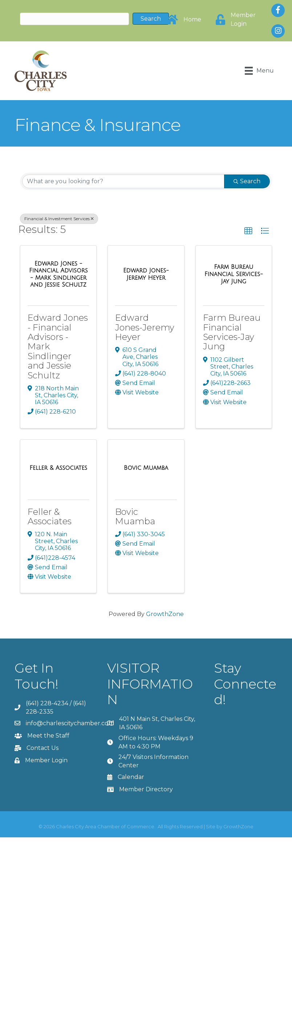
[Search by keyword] (123, 181)
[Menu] (259, 70)
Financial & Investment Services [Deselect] (59, 218)
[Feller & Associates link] (58, 468)
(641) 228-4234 (47, 703)
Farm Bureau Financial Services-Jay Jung (232, 332)
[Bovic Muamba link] (146, 468)
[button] (248, 231)
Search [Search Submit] (247, 181)
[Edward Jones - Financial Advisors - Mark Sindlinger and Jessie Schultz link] (58, 274)
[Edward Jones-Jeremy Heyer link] (146, 274)
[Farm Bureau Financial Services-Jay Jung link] (233, 274)
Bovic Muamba (135, 516)
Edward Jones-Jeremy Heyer (144, 327)
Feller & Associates (50, 516)
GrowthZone (165, 614)
